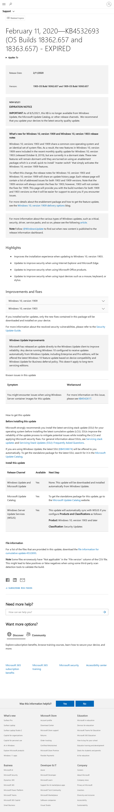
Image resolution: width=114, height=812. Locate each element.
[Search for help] (11, 4)
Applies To (13, 57)
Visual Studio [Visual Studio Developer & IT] (46, 805)
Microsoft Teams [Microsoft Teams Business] (10, 795)
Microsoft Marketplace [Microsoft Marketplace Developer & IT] (49, 795)
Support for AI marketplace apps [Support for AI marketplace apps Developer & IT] (53, 785)
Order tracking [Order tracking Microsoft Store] (46, 740)
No (84, 703)
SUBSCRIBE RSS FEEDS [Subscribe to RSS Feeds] (20, 588)
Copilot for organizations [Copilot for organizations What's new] (13, 735)
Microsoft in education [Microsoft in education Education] (85, 720)
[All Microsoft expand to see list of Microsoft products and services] (4, 4)
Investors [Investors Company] (80, 790)
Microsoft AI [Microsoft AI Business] (8, 770)
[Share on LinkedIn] (13, 579)
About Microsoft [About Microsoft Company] (83, 775)
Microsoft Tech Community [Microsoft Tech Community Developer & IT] (51, 790)
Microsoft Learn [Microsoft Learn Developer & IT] (46, 780)
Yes (65, 703)
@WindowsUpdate (33, 228)
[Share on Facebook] (8, 579)
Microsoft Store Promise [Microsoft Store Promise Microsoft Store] (50, 750)
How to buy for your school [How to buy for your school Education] (87, 740)
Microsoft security (69, 665)
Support (7, 11)
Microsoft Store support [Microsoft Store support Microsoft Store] (50, 730)
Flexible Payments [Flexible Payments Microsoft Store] (47, 755)
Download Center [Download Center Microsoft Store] (47, 725)
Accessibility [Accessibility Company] (82, 800)
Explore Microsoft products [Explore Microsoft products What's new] (14, 750)
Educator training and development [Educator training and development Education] (90, 745)
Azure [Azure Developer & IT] (43, 770)
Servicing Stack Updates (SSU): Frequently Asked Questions (52, 442)
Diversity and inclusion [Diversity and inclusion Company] (86, 795)
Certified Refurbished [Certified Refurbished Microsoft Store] (49, 745)
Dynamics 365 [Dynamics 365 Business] (9, 780)
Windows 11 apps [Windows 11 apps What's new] (10, 755)
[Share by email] (21, 579)
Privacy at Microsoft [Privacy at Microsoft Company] (84, 785)
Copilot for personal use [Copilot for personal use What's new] (13, 740)
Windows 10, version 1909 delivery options (41, 205)
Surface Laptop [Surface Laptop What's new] (9, 725)
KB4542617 (85, 398)
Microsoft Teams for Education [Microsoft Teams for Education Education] (88, 730)
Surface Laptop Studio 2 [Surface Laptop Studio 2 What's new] (13, 730)
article (83, 222)
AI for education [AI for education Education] (83, 755)
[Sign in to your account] (109, 4)
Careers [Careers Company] (80, 770)
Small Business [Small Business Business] (9, 805)
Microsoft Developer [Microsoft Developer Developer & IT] (48, 775)
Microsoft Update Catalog (67, 500)
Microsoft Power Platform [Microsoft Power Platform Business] (13, 790)
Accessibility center (96, 665)
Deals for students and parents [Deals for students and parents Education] (89, 750)
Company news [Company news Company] (83, 780)
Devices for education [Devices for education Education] (85, 725)
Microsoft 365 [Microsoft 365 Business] (9, 785)
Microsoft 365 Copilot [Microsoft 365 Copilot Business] (12, 800)
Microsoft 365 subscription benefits (13, 668)
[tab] (16, 635)
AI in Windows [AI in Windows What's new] (9, 745)
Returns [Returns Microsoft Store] (43, 735)
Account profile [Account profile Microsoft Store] (46, 720)
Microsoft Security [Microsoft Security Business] (11, 775)
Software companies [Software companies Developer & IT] (48, 800)
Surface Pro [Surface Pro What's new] (8, 720)
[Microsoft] (57, 2)
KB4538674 (65, 449)
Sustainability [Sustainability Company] (82, 805)
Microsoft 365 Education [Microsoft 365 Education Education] (86, 735)
